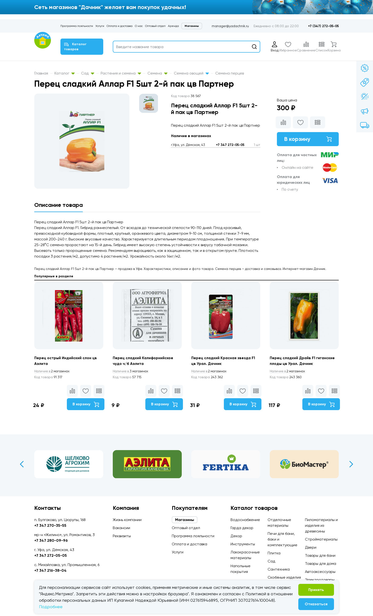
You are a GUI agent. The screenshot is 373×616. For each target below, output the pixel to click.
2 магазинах (52, 371)
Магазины (192, 26)
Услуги (99, 26)
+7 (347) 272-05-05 (323, 26)
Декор (236, 536)
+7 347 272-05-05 (230, 145)
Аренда (173, 26)
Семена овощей (191, 73)
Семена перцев (229, 73)
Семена (157, 73)
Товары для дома (320, 563)
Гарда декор (242, 528)
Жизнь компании (127, 519)
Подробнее (51, 606)
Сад (87, 73)
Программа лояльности (76, 26)
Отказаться (316, 604)
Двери (310, 547)
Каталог (64, 73)
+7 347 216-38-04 (50, 570)
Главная (41, 73)
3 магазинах (131, 371)
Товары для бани (320, 555)
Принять (316, 589)
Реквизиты (122, 536)
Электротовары (319, 579)
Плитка (274, 553)
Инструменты (243, 544)
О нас (139, 26)
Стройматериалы (321, 539)
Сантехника (279, 569)
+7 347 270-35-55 (50, 525)
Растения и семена (121, 73)
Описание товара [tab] (58, 204)
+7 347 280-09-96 (51, 540)
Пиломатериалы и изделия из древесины (321, 525)
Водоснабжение (245, 519)
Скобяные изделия (284, 577)
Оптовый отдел (155, 26)
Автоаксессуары (320, 571)
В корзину (308, 139)
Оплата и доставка (120, 26)
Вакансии (121, 528)
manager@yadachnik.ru (230, 26)
